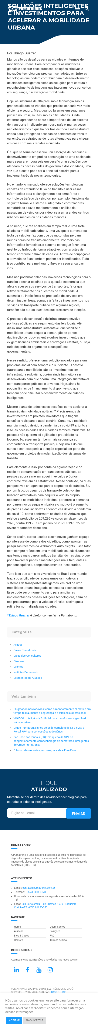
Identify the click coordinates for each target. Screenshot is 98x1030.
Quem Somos (57, 926)
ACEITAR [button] (14, 1020)
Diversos (19, 661)
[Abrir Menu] (77, 8)
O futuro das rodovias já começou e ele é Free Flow (45, 750)
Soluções (55, 931)
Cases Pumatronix (25, 650)
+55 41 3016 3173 (35, 892)
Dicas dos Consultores (27, 655)
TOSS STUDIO (59, 992)
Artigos (18, 644)
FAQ (52, 935)
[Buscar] (87, 8)
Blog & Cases (21, 935)
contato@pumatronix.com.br (38, 887)
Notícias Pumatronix (26, 672)
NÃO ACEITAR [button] (34, 1020)
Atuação (18, 931)
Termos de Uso (58, 940)
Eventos (18, 666)
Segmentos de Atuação (28, 677)
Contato (18, 940)
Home (17, 926)
